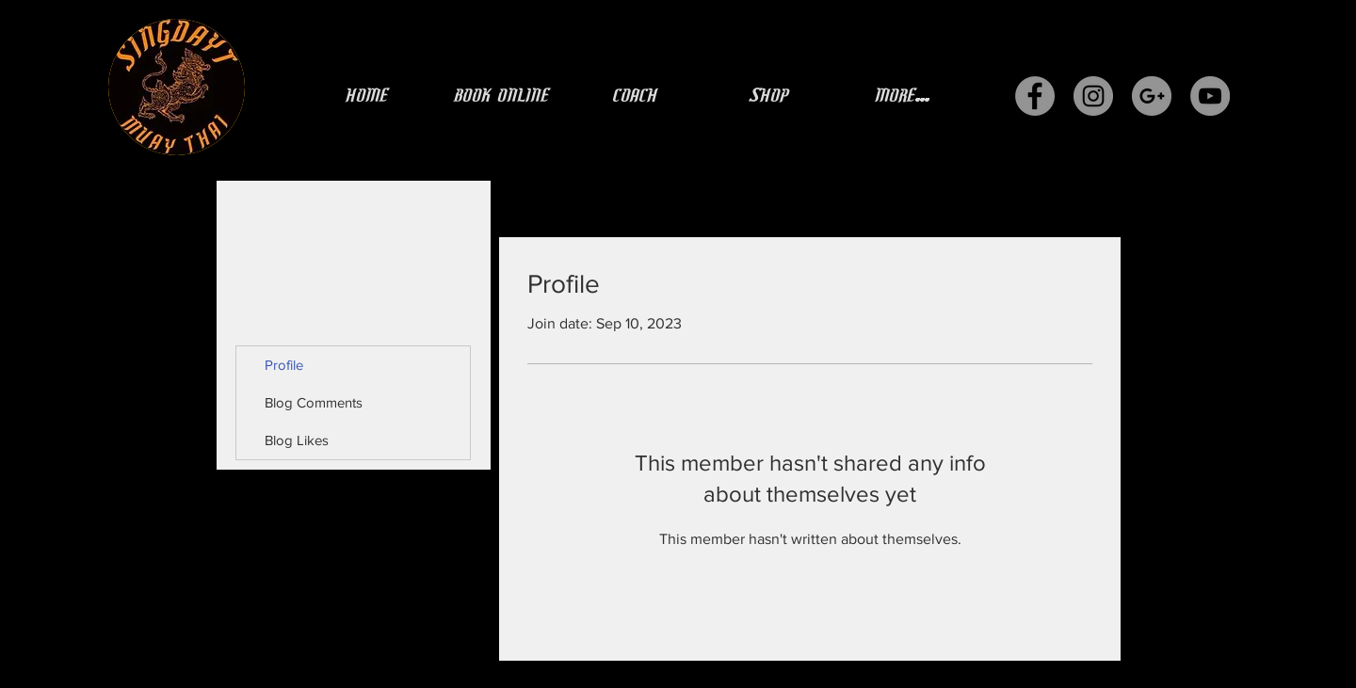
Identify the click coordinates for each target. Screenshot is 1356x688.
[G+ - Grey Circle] (1151, 96)
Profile (284, 365)
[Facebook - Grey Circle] (1035, 96)
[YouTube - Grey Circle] (1210, 96)
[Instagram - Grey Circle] (1093, 96)
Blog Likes (297, 440)
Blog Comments (314, 402)
